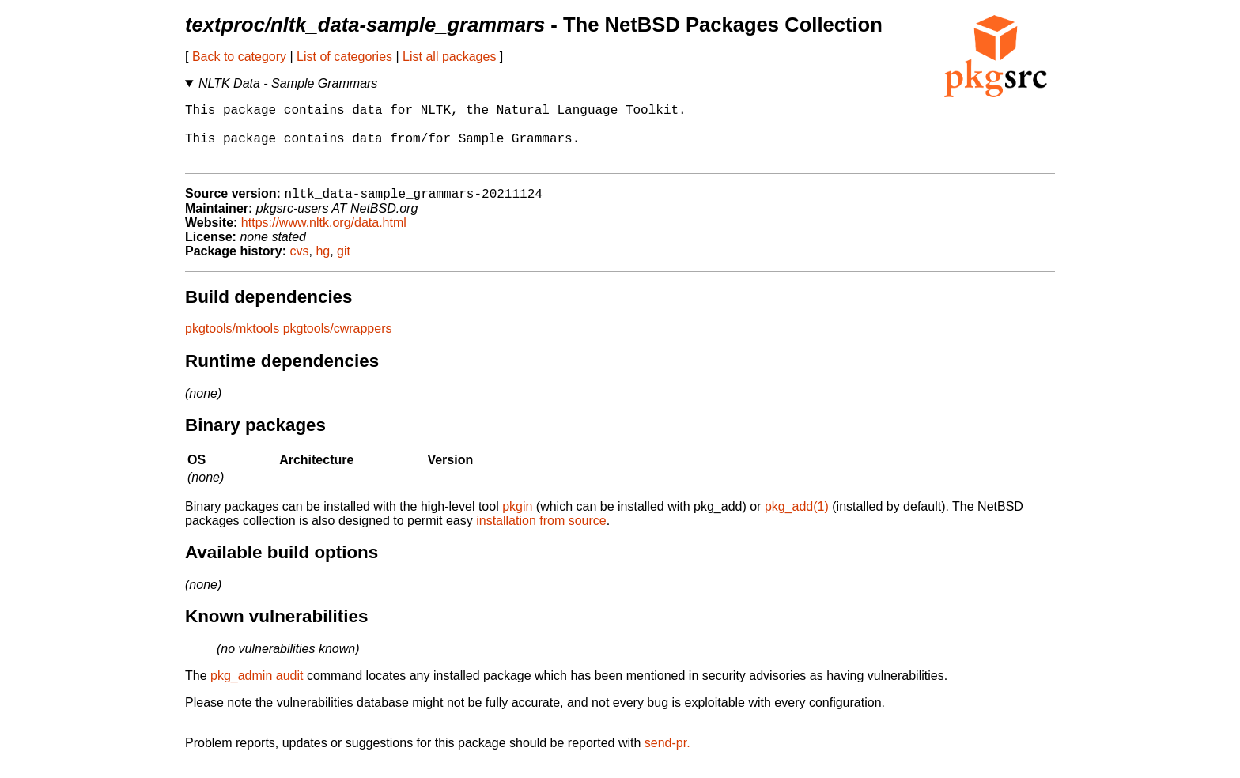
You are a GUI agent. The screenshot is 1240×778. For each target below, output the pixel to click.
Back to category (239, 56)
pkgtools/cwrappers (337, 343)
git (343, 266)
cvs (299, 266)
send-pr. (667, 758)
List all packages (449, 56)
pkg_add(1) (797, 521)
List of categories (344, 56)
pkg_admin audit (256, 690)
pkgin (517, 521)
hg (323, 266)
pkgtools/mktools (232, 343)
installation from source (541, 535)
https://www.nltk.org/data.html (323, 237)
